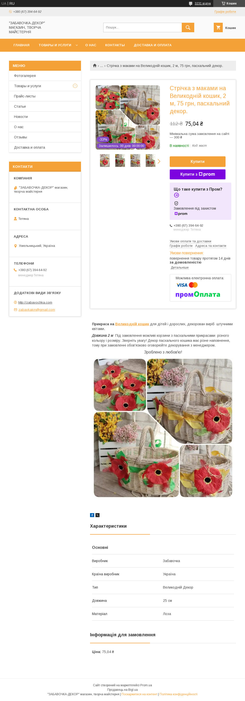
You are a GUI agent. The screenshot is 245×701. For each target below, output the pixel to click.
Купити (198, 161)
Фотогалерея (25, 76)
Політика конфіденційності (179, 694)
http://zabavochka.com (35, 302)
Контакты (115, 45)
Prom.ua (146, 685)
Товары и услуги (54, 45)
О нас (90, 45)
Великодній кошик (132, 324)
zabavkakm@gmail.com (36, 310)
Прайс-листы (25, 96)
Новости (21, 117)
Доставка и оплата (153, 45)
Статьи (20, 106)
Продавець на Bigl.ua (122, 690)
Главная (22, 45)
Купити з (197, 174)
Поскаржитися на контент (139, 694)
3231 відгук (203, 3)
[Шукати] (188, 27)
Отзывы (20, 137)
